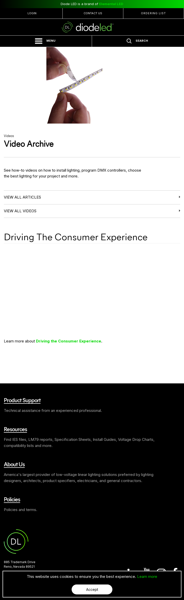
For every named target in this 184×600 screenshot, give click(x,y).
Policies (12, 499)
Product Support (22, 400)
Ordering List (153, 13)
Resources (15, 429)
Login (32, 13)
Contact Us (93, 13)
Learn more (147, 576)
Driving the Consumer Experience (68, 341)
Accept (92, 589)
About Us (14, 464)
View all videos (20, 210)
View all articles (22, 197)
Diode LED (92, 27)
